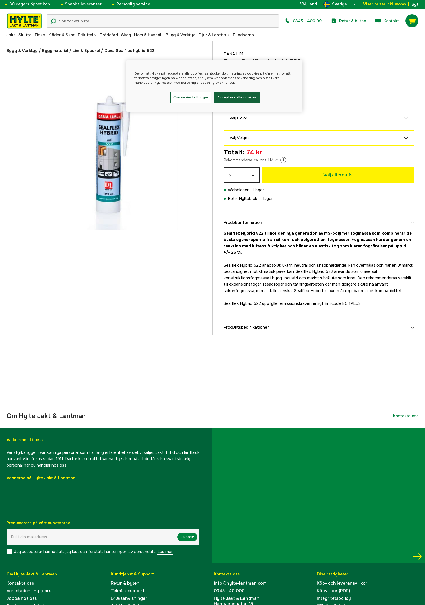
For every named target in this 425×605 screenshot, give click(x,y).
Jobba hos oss (22, 598)
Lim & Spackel (86, 50)
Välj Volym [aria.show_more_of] (319, 138)
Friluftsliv (87, 35)
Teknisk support (127, 591)
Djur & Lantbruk (214, 35)
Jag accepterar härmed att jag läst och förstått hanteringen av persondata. (93, 551)
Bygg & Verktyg (180, 35)
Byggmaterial (55, 50)
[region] (214, 86)
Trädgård (109, 35)
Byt (414, 4)
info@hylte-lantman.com (240, 583)
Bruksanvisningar (129, 598)
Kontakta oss (405, 416)
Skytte (24, 35)
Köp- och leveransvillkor (342, 583)
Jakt (10, 35)
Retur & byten (125, 583)
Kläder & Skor (61, 35)
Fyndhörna (243, 35)
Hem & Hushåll (148, 35)
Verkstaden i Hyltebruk (30, 591)
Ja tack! (187, 537)
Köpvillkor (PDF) (333, 591)
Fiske (40, 35)
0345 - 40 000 (229, 591)
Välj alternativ (338, 175)
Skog (126, 35)
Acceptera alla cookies (237, 97)
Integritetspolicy (334, 598)
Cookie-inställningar (190, 97)
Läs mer (165, 551)
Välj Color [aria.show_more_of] (319, 118)
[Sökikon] (53, 21)
